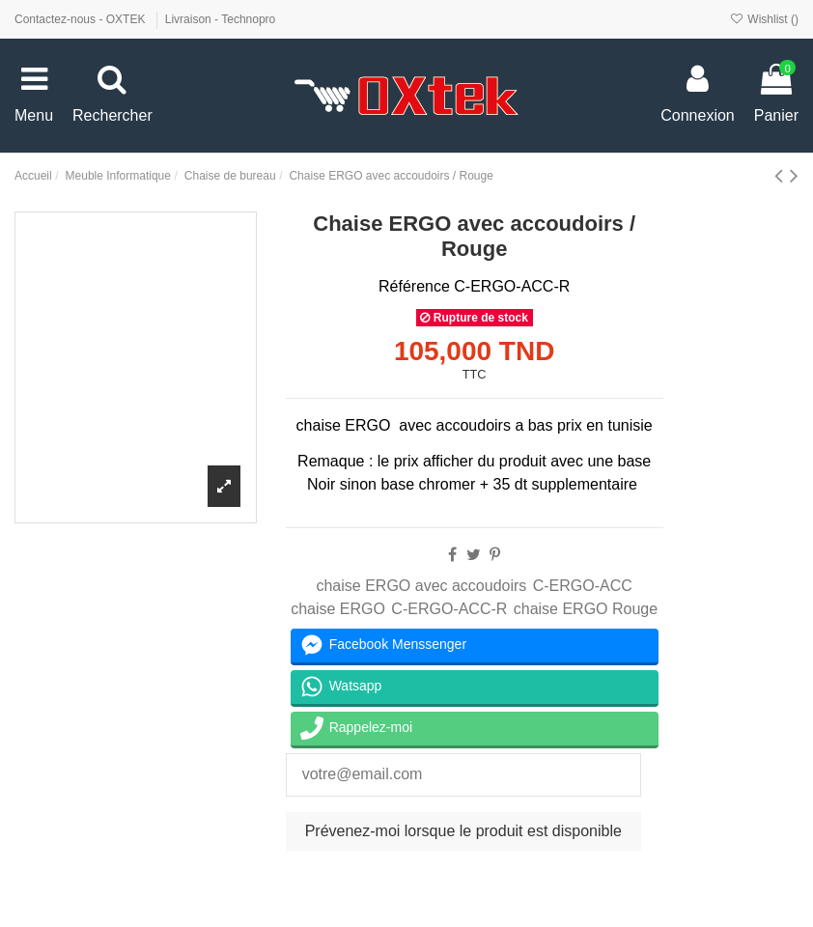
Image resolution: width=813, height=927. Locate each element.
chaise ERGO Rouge (586, 609)
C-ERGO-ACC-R (449, 609)
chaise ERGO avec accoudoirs (421, 585)
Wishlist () (764, 19)
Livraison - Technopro (220, 19)
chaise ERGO (338, 609)
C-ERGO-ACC (582, 585)
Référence (414, 286)
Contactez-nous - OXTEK (81, 19)
